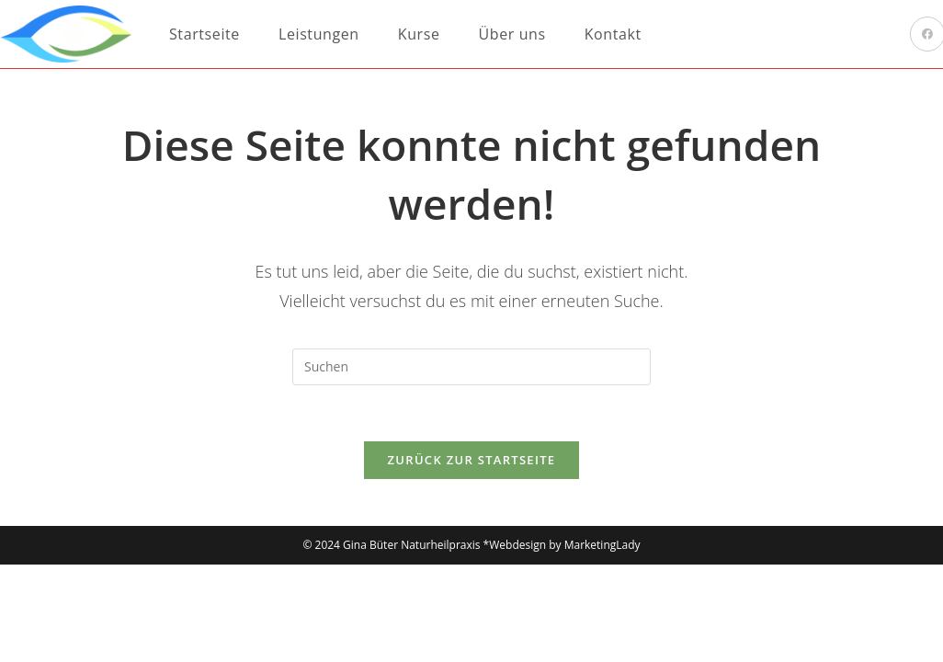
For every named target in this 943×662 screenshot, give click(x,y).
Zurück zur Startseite (472, 459)
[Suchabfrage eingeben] (471, 366)
